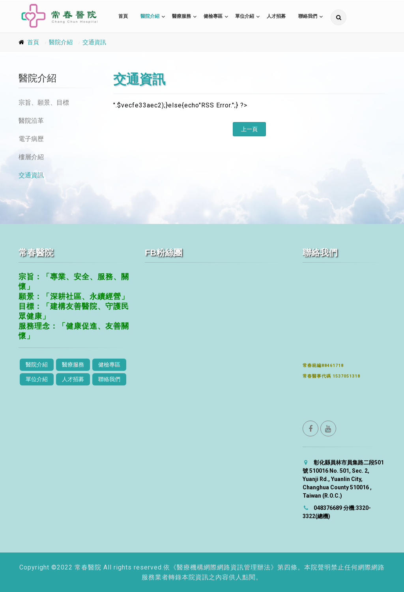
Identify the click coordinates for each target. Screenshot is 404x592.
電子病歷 (31, 139)
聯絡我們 (307, 16)
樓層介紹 (31, 157)
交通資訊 (94, 42)
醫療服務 (181, 16)
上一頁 (249, 129)
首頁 (123, 16)
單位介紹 (244, 16)
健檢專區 (213, 16)
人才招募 (276, 16)
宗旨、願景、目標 (44, 102)
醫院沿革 (31, 120)
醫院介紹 (149, 16)
